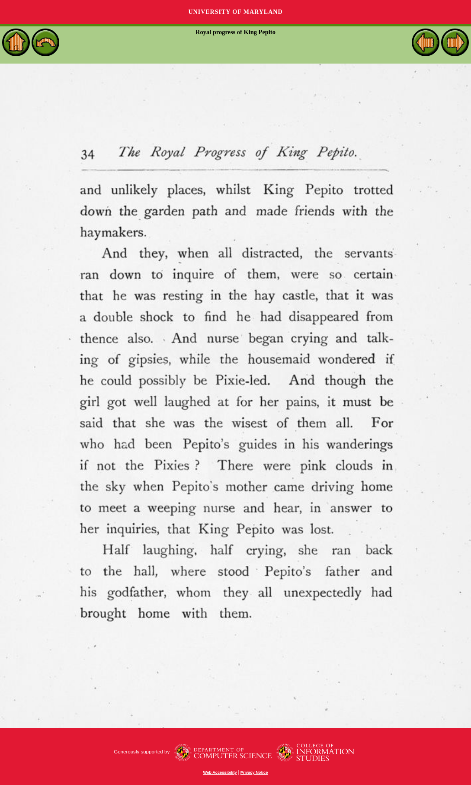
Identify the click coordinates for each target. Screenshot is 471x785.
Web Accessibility (220, 772)
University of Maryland (235, 12)
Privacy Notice (254, 772)
